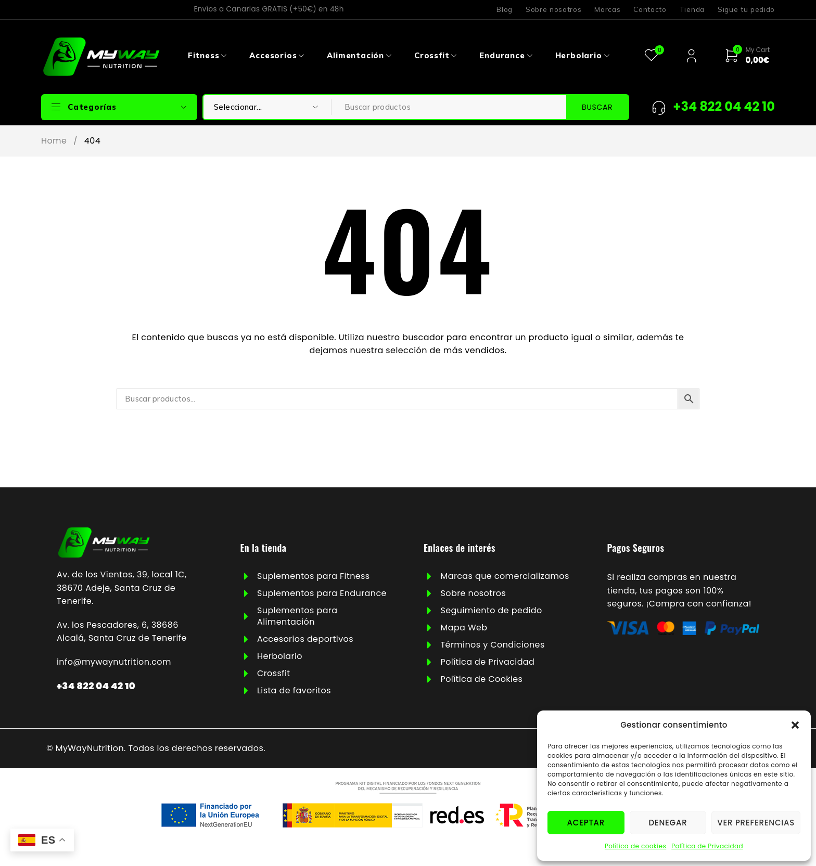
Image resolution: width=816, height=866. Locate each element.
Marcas (607, 9)
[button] (795, 725)
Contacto (649, 9)
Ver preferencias (756, 822)
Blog (504, 9)
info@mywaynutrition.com (114, 662)
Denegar (667, 822)
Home (54, 141)
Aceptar (586, 822)
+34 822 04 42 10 (96, 685)
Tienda (692, 9)
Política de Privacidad (707, 846)
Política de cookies (635, 846)
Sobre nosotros (553, 9)
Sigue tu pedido (746, 9)
